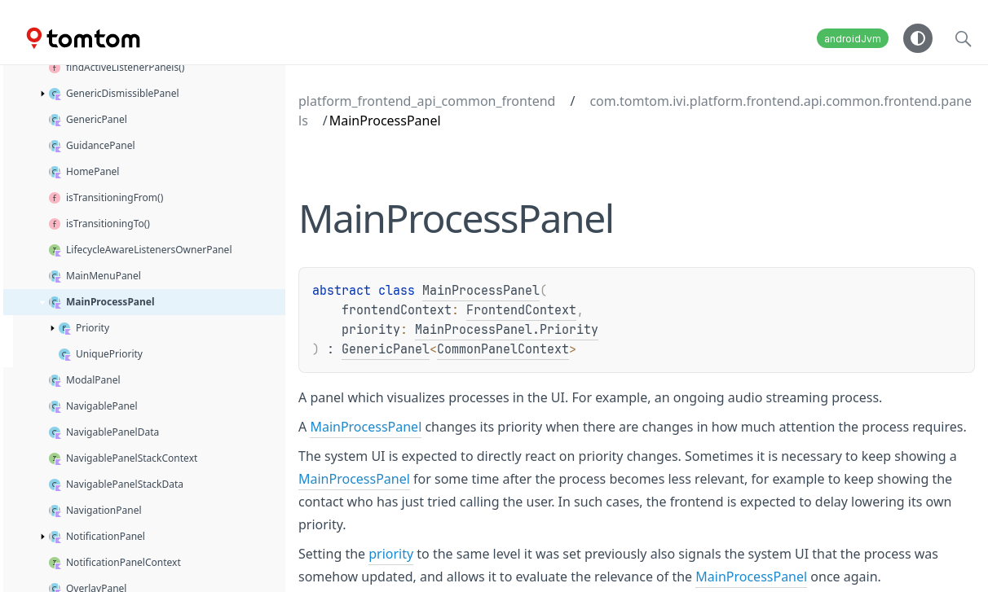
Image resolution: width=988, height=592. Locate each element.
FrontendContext (521, 310)
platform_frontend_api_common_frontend (426, 101)
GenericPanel (386, 349)
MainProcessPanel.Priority (506, 330)
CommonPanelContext (503, 349)
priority (390, 554)
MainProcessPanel (481, 291)
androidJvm (852, 39)
